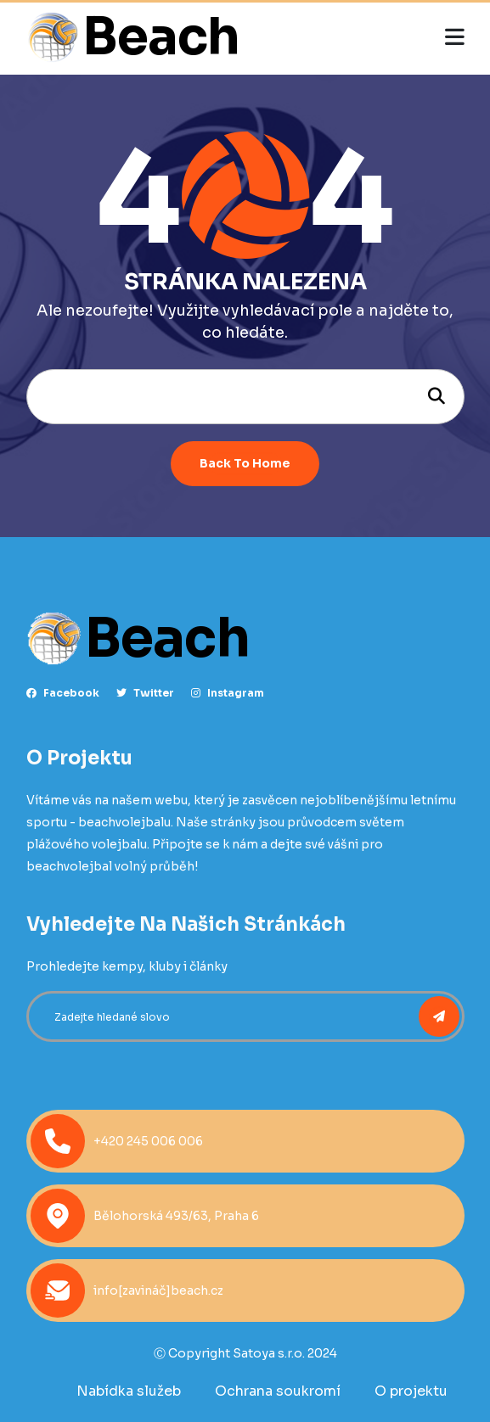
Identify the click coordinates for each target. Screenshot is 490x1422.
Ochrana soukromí (278, 1391)
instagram (227, 692)
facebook (62, 692)
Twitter (145, 692)
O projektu (411, 1391)
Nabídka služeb (128, 1391)
